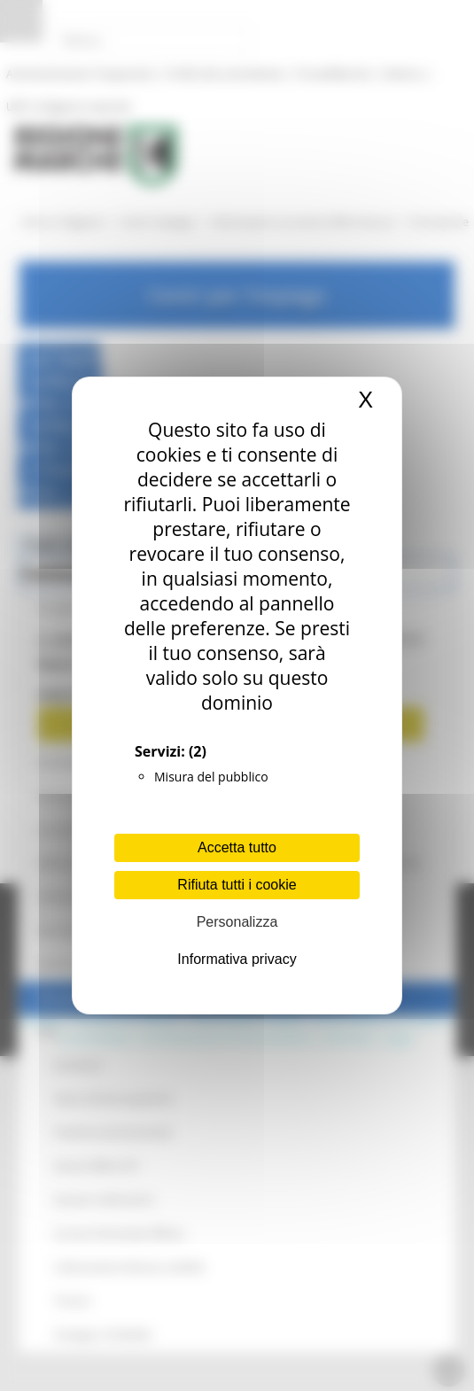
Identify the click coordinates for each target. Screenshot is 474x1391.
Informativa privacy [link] (236, 959)
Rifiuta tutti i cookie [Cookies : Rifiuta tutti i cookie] (236, 884)
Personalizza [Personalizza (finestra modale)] (237, 921)
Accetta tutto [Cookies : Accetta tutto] (237, 847)
